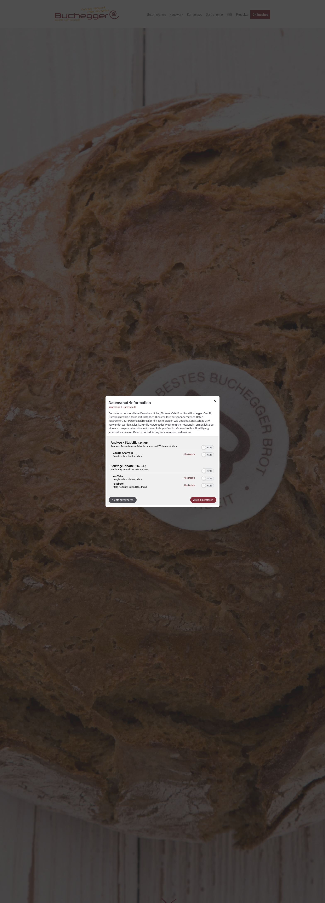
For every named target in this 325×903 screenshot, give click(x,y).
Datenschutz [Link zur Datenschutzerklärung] (129, 406)
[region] (162, 465)
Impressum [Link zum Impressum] (114, 406)
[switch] (207, 447)
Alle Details (189, 454)
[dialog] (162, 451)
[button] (204, 447)
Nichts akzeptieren (122, 500)
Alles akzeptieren (203, 500)
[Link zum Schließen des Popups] (215, 402)
